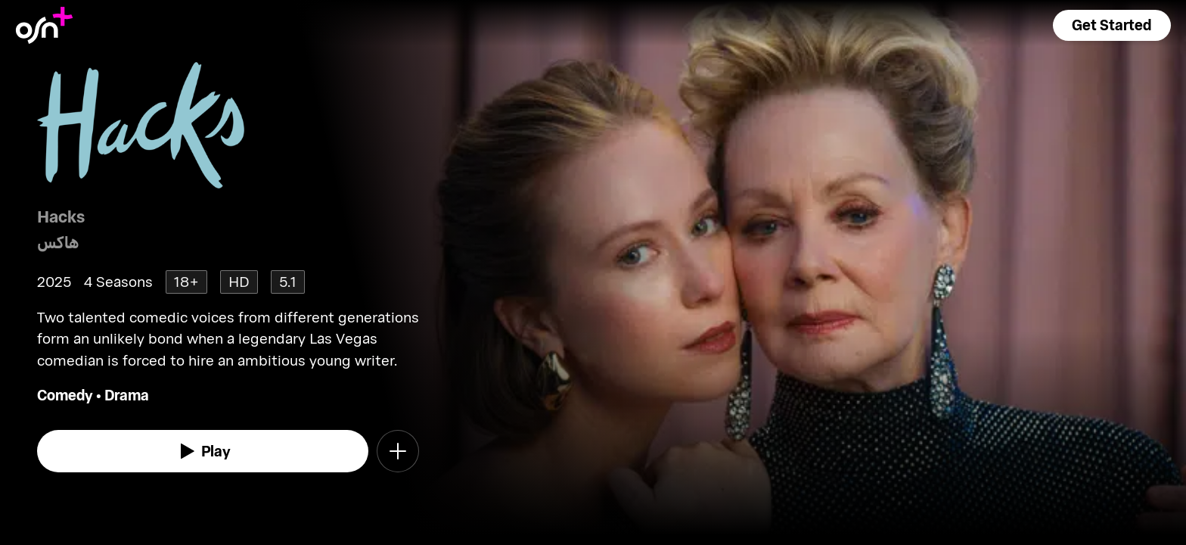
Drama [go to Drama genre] (126, 395)
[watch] (202, 451)
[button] (1112, 25)
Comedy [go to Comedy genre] (65, 395)
